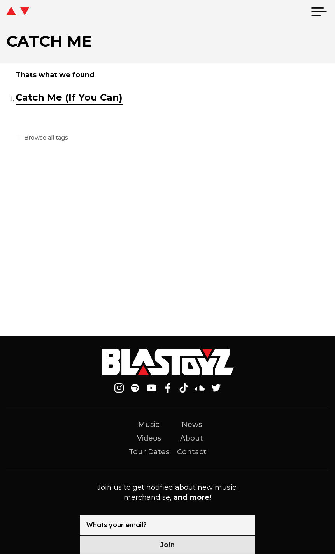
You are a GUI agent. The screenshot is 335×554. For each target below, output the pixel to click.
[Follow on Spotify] (135, 388)
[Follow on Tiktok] (183, 388)
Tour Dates (149, 452)
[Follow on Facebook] (167, 388)
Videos (149, 438)
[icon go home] (18, 12)
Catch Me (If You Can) (69, 97)
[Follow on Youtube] (151, 388)
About (191, 438)
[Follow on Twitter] (216, 388)
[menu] (319, 11)
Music (149, 424)
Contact (192, 452)
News (192, 424)
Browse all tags (45, 138)
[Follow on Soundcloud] (200, 388)
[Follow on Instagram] (119, 388)
